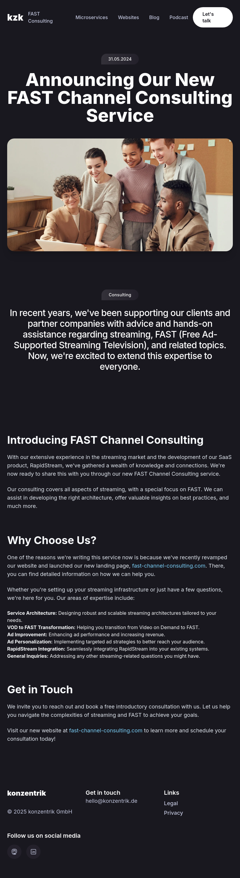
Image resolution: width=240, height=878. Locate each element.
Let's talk (208, 17)
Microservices (92, 17)
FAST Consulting (40, 17)
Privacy (173, 813)
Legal (171, 803)
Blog (154, 17)
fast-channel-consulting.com (169, 566)
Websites (128, 17)
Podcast (179, 17)
